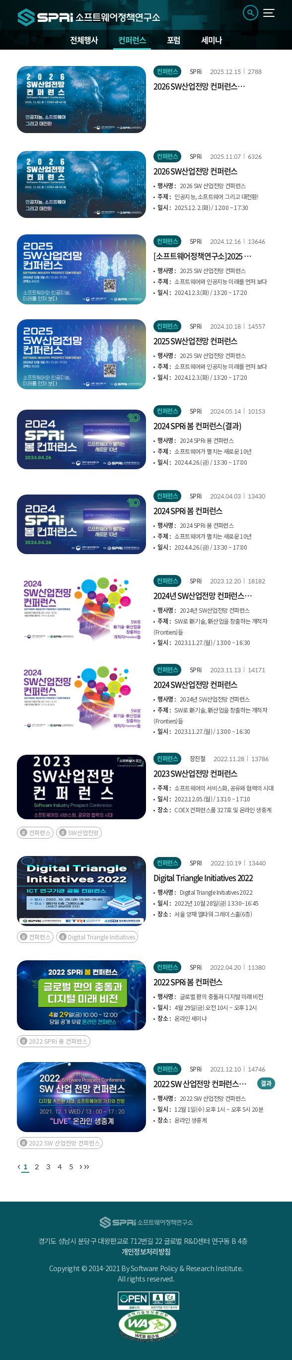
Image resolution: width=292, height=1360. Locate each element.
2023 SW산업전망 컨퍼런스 (195, 773)
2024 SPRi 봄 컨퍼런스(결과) (197, 425)
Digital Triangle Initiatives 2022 (202, 877)
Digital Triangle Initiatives (101, 936)
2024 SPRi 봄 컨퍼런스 (187, 510)
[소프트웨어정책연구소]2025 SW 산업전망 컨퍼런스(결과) (203, 256)
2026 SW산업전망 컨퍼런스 (195, 171)
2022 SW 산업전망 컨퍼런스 (64, 1143)
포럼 (174, 40)
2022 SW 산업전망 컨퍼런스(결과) (196, 1083)
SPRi (196, 71)
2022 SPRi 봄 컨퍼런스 (187, 982)
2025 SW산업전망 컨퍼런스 (195, 341)
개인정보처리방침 (146, 1251)
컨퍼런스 (132, 40)
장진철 (197, 758)
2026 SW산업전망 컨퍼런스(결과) (195, 86)
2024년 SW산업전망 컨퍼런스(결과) (198, 595)
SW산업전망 (83, 832)
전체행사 (83, 40)
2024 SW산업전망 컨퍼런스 (195, 684)
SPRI (196, 863)
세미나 (211, 40)
